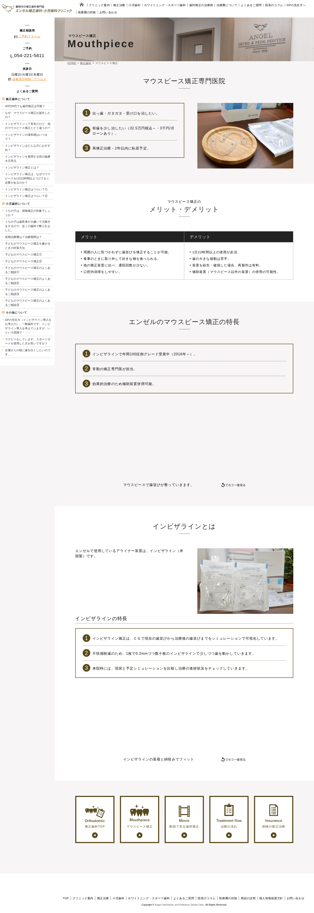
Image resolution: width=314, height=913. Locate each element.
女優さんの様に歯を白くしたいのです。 (27, 352)
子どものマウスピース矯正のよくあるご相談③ (27, 292)
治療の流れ (229, 816)
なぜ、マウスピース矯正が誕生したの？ (27, 115)
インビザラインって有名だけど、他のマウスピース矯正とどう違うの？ (27, 126)
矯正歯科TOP (95, 816)
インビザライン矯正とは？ (22, 167)
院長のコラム (274, 5)
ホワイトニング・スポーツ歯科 (165, 5)
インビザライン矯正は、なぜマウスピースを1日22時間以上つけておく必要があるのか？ (27, 178)
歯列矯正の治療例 (201, 5)
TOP (66, 898)
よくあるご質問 (251, 5)
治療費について (227, 5)
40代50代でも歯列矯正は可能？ (25, 106)
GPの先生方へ (296, 5)
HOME (72, 63)
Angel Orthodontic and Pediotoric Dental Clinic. (180, 904)
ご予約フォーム (29, 36)
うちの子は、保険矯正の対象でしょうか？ (27, 213)
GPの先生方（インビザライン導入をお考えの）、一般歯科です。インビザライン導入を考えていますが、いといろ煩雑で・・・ (28, 326)
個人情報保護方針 (271, 898)
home (81, 5)
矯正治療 (119, 5)
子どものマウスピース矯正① (23, 254)
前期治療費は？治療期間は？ (23, 237)
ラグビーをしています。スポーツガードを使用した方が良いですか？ (27, 341)
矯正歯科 (85, 63)
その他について (16, 312)
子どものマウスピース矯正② (23, 261)
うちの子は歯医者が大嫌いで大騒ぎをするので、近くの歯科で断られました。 (27, 226)
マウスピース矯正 (139, 816)
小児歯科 (135, 5)
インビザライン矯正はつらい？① (26, 189)
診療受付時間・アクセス (29, 79)
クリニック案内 (99, 5)
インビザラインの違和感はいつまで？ (26, 137)
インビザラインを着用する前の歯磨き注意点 (27, 159)
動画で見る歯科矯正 (184, 816)
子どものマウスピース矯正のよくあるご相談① (27, 270)
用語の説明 (248, 898)
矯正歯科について (18, 99)
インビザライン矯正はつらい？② (26, 196)
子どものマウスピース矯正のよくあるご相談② (27, 281)
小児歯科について (18, 203)
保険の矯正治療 (274, 816)
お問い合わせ (108, 12)
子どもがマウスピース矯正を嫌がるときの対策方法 (27, 246)
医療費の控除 (87, 12)
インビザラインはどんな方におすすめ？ (27, 148)
